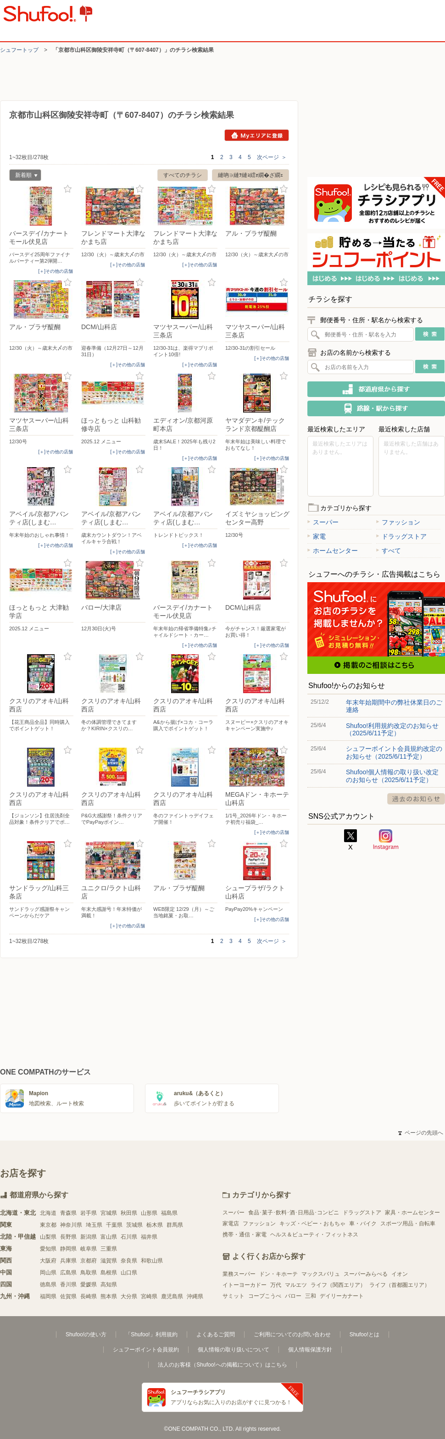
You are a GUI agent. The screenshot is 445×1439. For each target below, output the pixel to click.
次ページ (272, 157)
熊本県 (108, 1296)
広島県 (68, 1272)
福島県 (169, 1213)
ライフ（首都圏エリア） (399, 1285)
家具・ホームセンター (412, 1212)
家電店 (230, 1223)
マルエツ (296, 1285)
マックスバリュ (320, 1274)
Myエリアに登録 (256, 135)
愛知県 (48, 1249)
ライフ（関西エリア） (338, 1285)
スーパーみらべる (366, 1274)
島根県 (108, 1272)
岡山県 (48, 1272)
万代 (275, 1285)
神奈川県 (71, 1225)
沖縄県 (195, 1296)
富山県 (108, 1237)
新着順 (23, 176)
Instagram (386, 839)
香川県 (68, 1284)
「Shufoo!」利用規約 (151, 1334)
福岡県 (48, 1296)
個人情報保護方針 (310, 1349)
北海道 (48, 1213)
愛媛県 (88, 1284)
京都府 (88, 1260)
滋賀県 (108, 1260)
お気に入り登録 (67, 189)
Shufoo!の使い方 (86, 1334)
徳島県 (48, 1284)
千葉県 (114, 1225)
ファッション (398, 522)
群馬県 (175, 1225)
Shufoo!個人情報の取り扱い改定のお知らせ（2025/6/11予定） (392, 775)
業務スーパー (239, 1274)
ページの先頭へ (420, 1133)
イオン (399, 1274)
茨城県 (134, 1225)
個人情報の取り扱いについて (233, 1349)
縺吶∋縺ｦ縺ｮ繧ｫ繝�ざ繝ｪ (250, 175)
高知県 (108, 1284)
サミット (233, 1296)
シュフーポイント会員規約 (146, 1349)
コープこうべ (264, 1296)
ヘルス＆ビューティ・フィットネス (314, 1234)
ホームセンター (332, 550)
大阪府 (48, 1260)
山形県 (149, 1213)
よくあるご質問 (215, 1334)
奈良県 (129, 1260)
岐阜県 (88, 1249)
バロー (293, 1296)
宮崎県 (149, 1296)
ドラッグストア (401, 536)
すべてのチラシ (182, 175)
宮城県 (108, 1213)
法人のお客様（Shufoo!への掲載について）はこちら (222, 1365)
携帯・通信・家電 (244, 1234)
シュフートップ (19, 50)
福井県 (149, 1237)
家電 (316, 536)
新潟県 (88, 1237)
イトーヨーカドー (244, 1285)
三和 (310, 1296)
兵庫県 (68, 1260)
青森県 (68, 1213)
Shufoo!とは (364, 1334)
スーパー (323, 522)
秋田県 (129, 1213)
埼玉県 (94, 1225)
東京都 (48, 1225)
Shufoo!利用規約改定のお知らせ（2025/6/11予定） (392, 729)
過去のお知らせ (416, 799)
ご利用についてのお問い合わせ (292, 1334)
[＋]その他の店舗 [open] (55, 271)
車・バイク (363, 1223)
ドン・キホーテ (278, 1274)
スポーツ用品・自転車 (407, 1223)
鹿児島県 (172, 1296)
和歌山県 (152, 1260)
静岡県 (68, 1249)
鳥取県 (88, 1272)
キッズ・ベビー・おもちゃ (312, 1223)
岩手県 (88, 1213)
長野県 (68, 1237)
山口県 (129, 1272)
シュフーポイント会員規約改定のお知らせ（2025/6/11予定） (394, 752)
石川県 (129, 1237)
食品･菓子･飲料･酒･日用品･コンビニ (293, 1212)
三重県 (108, 1249)
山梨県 (48, 1237)
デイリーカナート (342, 1296)
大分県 (129, 1296)
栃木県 (154, 1225)
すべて (388, 550)
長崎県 (88, 1296)
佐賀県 (68, 1296)
